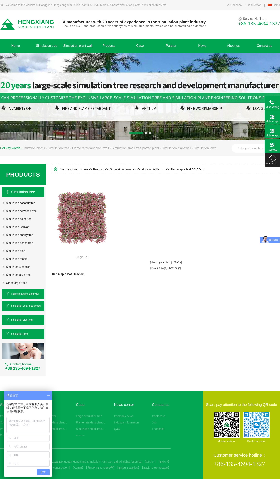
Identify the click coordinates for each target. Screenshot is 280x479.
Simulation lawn (205, 148)
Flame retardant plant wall (90, 148)
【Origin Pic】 (82, 257)
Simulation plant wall (176, 148)
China (276, 5)
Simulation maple (16, 258)
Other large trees (16, 282)
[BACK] (178, 262)
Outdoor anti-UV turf (150, 169)
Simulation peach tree (19, 242)
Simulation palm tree (19, 219)
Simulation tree (58, 148)
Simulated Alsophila (18, 266)
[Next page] (175, 268)
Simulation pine (15, 250)
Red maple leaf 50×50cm (187, 169)
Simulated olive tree (18, 274)
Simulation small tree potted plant (135, 148)
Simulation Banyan (17, 227)
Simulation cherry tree (19, 235)
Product (98, 169)
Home (84, 169)
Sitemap (256, 5)
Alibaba (237, 5)
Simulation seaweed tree (21, 211)
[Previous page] (158, 268)
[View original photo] (161, 262)
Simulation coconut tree (20, 203)
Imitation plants (34, 148)
